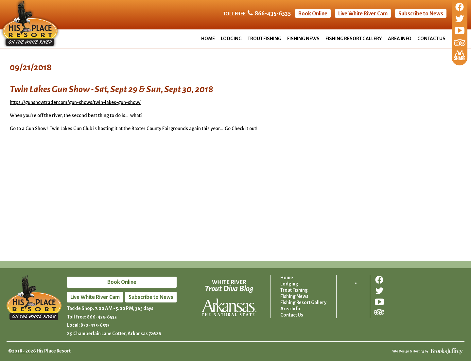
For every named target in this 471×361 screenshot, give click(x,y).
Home (208, 38)
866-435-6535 (273, 13)
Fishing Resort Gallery (353, 38)
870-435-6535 (95, 325)
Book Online (312, 14)
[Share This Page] (459, 55)
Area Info (399, 38)
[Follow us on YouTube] (459, 31)
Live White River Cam (363, 14)
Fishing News (303, 38)
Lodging (231, 38)
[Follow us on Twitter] (459, 19)
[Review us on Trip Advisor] (459, 43)
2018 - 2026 (24, 350)
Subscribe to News (420, 14)
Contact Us (431, 38)
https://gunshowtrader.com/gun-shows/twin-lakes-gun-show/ (75, 102)
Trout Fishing (264, 38)
